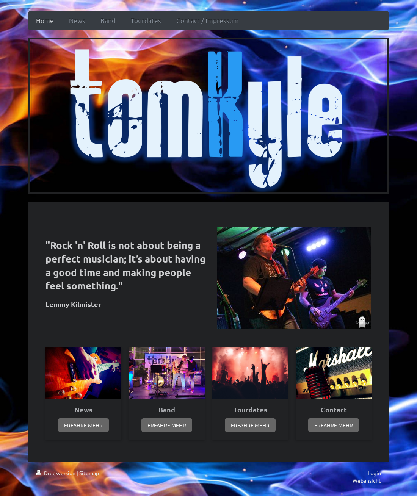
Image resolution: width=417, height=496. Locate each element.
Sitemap (89, 472)
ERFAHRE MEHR (83, 425)
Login (374, 472)
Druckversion (56, 472)
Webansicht (367, 480)
